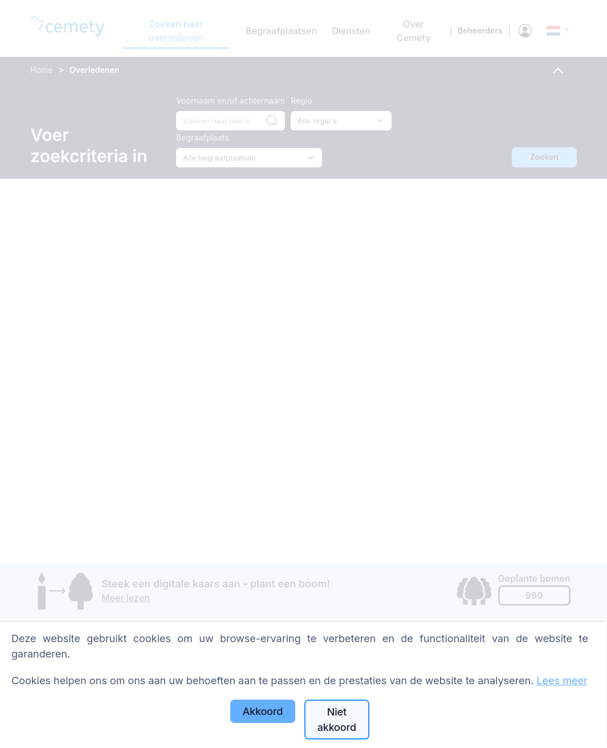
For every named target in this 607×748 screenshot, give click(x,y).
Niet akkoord (336, 719)
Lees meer (561, 681)
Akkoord (262, 711)
